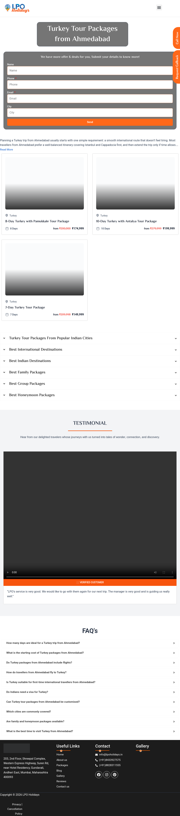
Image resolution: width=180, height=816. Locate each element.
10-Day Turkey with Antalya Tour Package (126, 221)
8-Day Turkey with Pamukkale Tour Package (37, 221)
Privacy (16, 804)
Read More (7, 149)
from (55, 228)
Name (10, 64)
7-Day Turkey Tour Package (25, 307)
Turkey (13, 215)
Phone (11, 78)
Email (10, 92)
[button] (159, 7)
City (9, 106)
